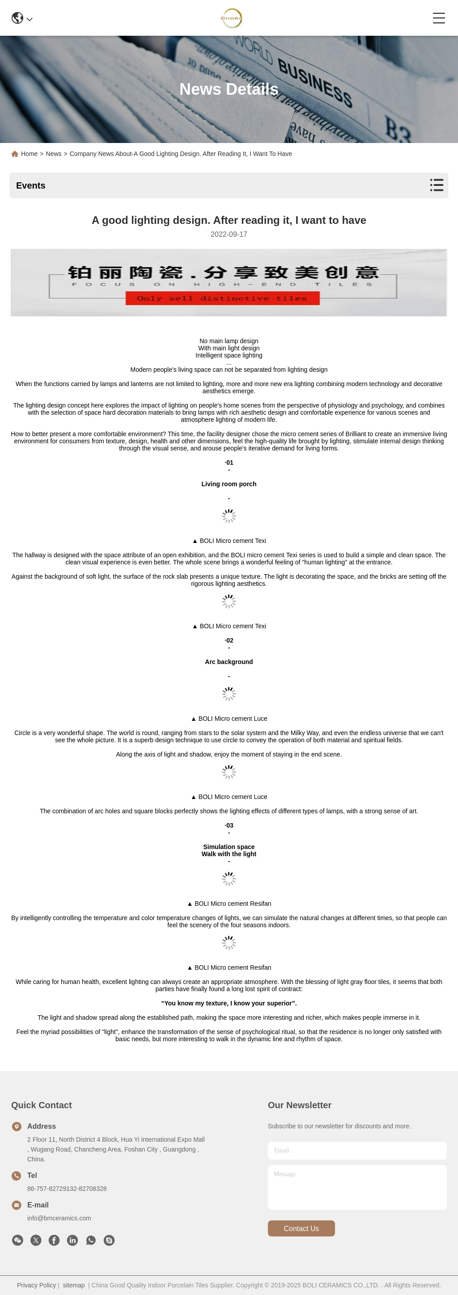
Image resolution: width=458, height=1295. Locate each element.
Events (31, 185)
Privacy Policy (36, 1285)
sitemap (74, 1285)
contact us (301, 1228)
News (54, 153)
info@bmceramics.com (59, 1218)
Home (29, 153)
